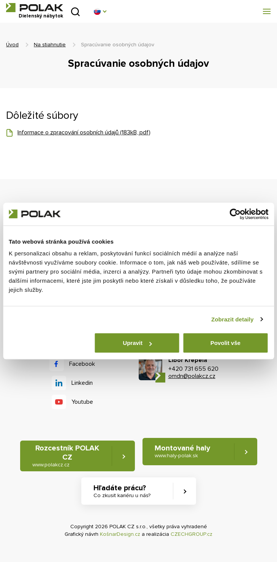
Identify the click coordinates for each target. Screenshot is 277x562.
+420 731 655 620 (193, 369)
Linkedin (82, 383)
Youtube (82, 402)
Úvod (12, 44)
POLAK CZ (34, 7)
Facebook (82, 364)
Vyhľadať (75, 11)
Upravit (137, 343)
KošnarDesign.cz (120, 534)
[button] (100, 11)
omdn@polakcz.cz (191, 376)
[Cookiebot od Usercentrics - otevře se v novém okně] (235, 214)
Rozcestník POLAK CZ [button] (65, 456)
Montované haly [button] (182, 451)
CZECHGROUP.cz (191, 534)
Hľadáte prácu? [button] (121, 491)
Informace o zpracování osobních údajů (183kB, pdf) (83, 132)
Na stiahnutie (50, 44)
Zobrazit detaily (232, 319)
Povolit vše (226, 343)
